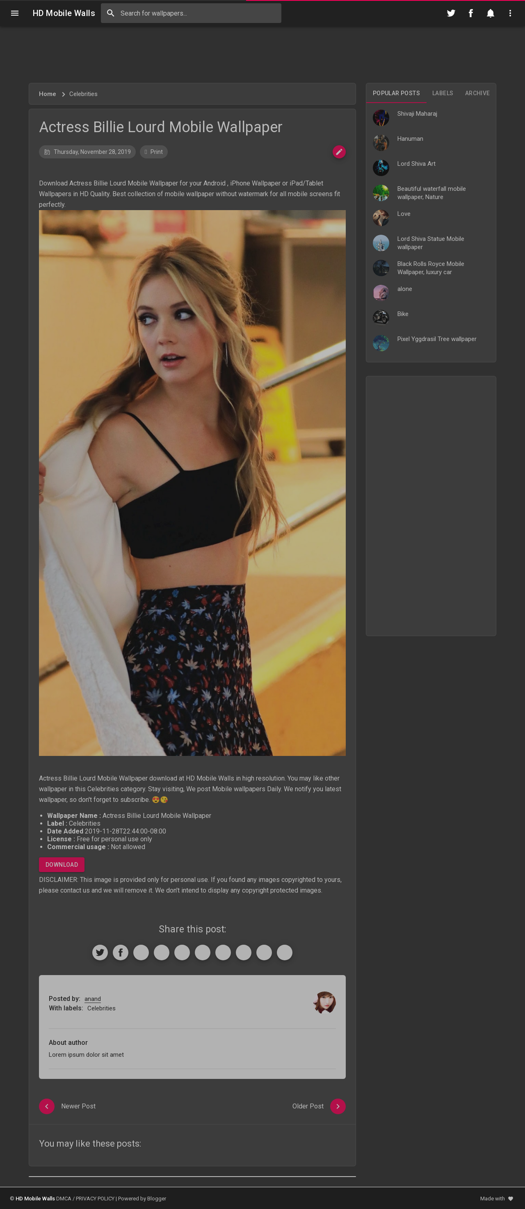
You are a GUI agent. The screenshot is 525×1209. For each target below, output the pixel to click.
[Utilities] (510, 13)
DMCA (63, 1198)
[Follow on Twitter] (451, 13)
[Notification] (490, 13)
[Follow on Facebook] (471, 13)
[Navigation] (15, 13)
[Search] (111, 13)
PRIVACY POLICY (95, 1198)
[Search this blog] (191, 13)
